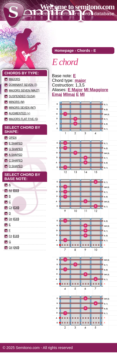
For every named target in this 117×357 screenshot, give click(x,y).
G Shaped (16, 149)
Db (16, 207)
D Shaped (16, 166)
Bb (16, 190)
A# (10, 190)
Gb (16, 236)
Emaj (57, 94)
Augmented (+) (19, 113)
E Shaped (15, 143)
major (80, 80)
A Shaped (15, 154)
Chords (83, 50)
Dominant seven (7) (23, 84)
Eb (16, 219)
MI (82, 94)
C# (10, 207)
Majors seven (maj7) (24, 90)
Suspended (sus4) (22, 96)
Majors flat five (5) (23, 119)
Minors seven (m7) (22, 107)
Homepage (64, 50)
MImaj (69, 94)
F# (10, 236)
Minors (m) (16, 102)
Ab (16, 247)
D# (10, 219)
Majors (14, 79)
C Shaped (16, 160)
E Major (75, 90)
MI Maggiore (96, 90)
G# (10, 247)
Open (12, 137)
